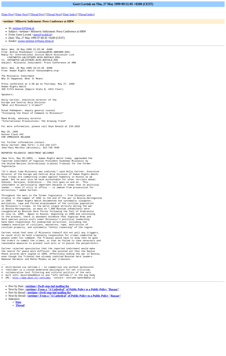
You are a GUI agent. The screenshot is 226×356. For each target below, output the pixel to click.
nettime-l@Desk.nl (23, 28)
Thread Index (86, 14)
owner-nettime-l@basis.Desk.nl (36, 40)
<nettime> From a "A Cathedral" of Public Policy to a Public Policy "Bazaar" (72, 335)
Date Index (70, 14)
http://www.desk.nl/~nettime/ (31, 323)
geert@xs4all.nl (42, 34)
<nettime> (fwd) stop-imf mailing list (47, 332)
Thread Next (54, 14)
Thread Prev (37, 14)
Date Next (22, 14)
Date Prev (8, 14)
